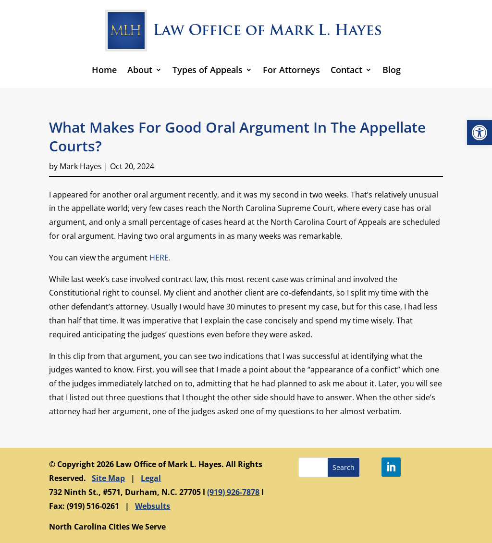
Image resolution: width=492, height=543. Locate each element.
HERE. (160, 257)
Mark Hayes (81, 166)
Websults (152, 506)
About (139, 69)
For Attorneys (291, 69)
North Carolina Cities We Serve (107, 526)
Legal (151, 478)
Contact (346, 69)
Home (104, 69)
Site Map (108, 478)
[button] (479, 132)
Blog (391, 69)
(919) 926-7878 (233, 492)
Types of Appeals (207, 69)
